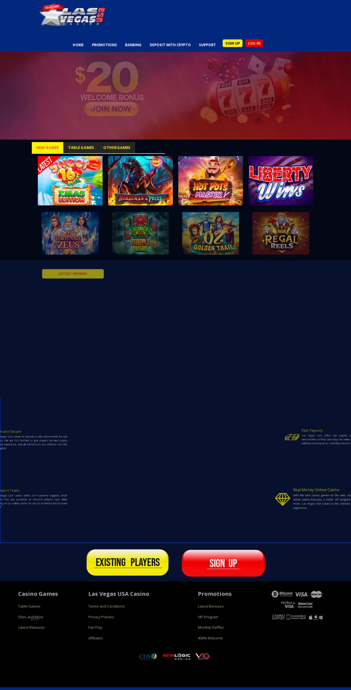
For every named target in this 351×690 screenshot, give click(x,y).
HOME (57, 49)
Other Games (124, 147)
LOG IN (271, 47)
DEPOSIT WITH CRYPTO (169, 49)
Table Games (74, 147)
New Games (28, 147)
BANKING (124, 49)
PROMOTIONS (89, 49)
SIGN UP (245, 47)
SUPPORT (214, 49)
